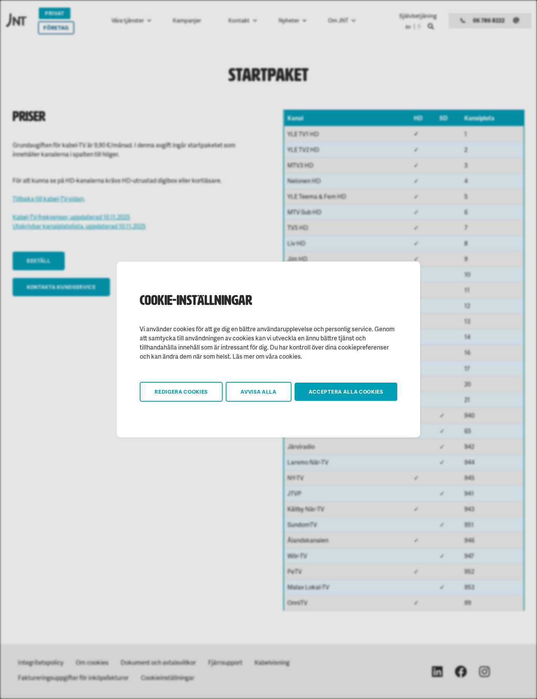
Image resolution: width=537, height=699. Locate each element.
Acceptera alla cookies (346, 391)
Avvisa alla (259, 391)
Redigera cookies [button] (181, 391)
